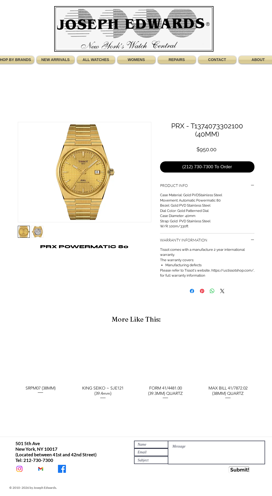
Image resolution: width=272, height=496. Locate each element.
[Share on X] (222, 291)
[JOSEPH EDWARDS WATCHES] (62, 469)
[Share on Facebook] (192, 291)
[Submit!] (239, 469)
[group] (136, 366)
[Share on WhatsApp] (212, 291)
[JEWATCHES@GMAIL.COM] (41, 469)
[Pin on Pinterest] (202, 291)
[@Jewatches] (19, 469)
